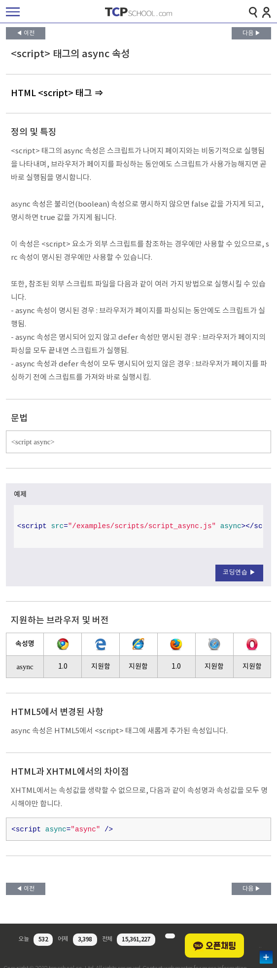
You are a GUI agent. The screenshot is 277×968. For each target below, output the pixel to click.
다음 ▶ (251, 33)
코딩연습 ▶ (239, 572)
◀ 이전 (25, 33)
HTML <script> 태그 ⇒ (57, 93)
